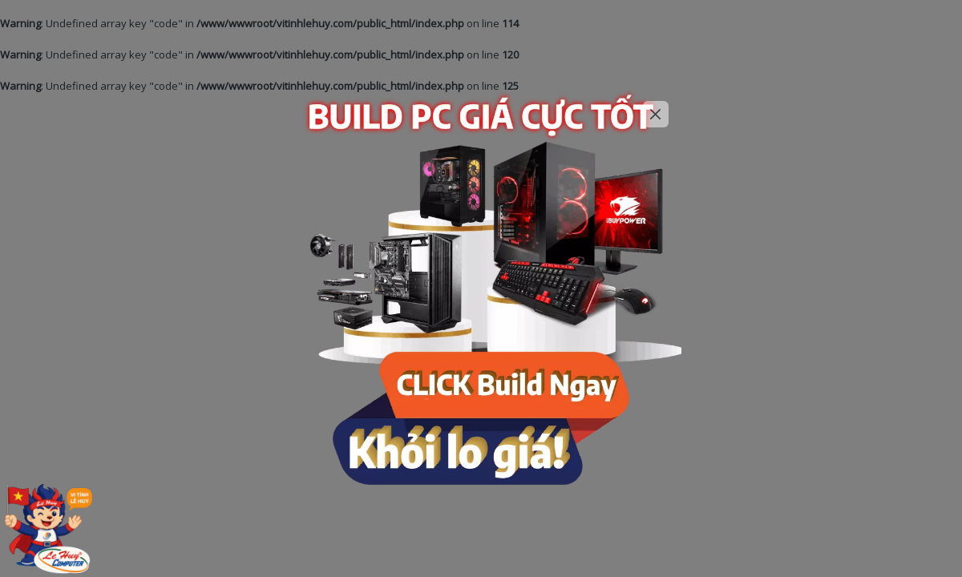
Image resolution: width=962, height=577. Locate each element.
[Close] (656, 114)
